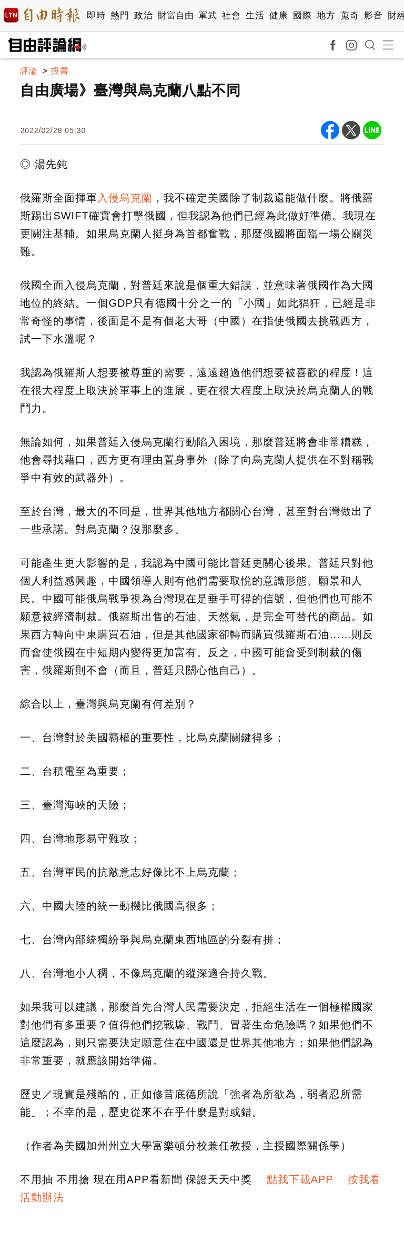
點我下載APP (300, 1179)
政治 (143, 16)
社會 (231, 16)
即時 (96, 16)
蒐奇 (349, 16)
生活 (255, 16)
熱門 (119, 16)
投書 (60, 70)
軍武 (207, 16)
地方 (326, 16)
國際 (302, 16)
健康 (278, 16)
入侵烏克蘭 (125, 198)
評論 (29, 70)
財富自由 (175, 16)
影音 (373, 16)
